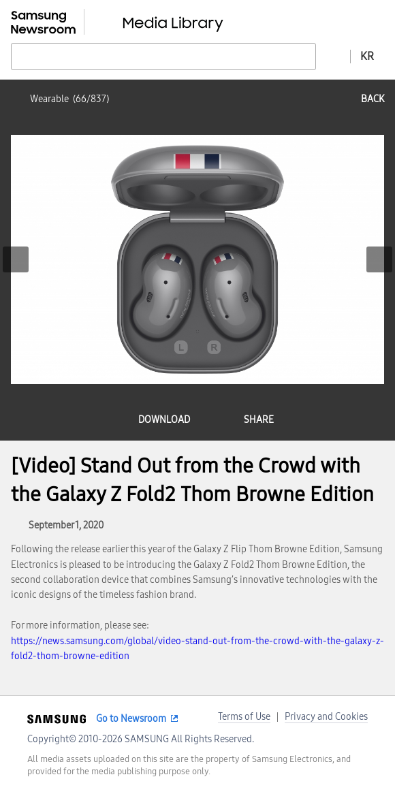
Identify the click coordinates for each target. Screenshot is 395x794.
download (164, 420)
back (372, 99)
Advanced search (333, 56)
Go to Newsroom (131, 719)
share (259, 420)
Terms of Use (244, 716)
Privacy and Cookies (326, 716)
